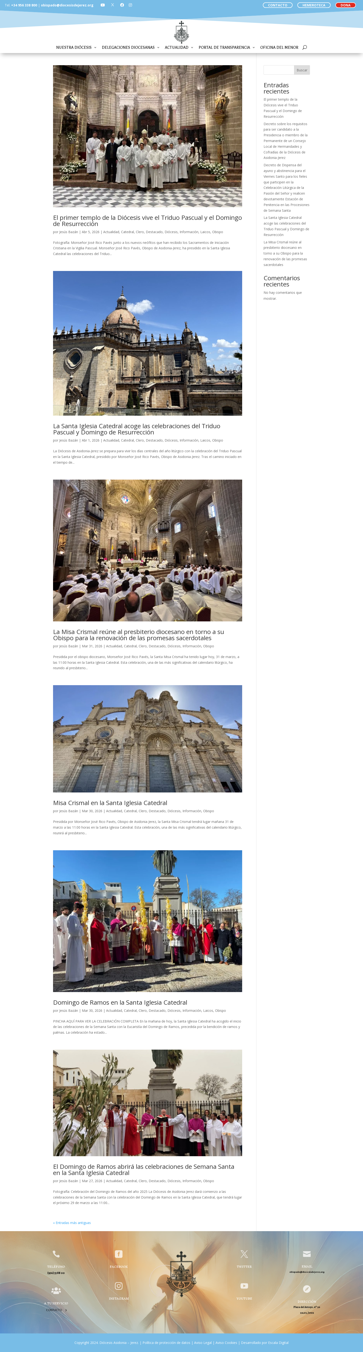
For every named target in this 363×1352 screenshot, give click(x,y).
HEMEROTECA (314, 5)
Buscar (302, 70)
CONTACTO (277, 5)
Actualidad (111, 232)
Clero (140, 232)
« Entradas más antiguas (72, 1222)
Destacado (154, 232)
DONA (346, 5)
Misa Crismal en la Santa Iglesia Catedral (110, 802)
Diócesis (171, 232)
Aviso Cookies (226, 1342)
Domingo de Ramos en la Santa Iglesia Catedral (120, 1002)
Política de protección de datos (166, 1342)
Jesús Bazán (68, 232)
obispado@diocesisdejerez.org (67, 5)
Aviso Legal (202, 1342)
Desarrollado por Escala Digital (265, 1342)
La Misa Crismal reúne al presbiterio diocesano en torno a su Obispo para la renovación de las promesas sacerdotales (138, 634)
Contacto (54, 1310)
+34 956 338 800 (24, 5)
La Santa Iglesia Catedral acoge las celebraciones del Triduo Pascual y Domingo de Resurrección (136, 429)
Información (189, 232)
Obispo (217, 232)
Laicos (205, 232)
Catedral (127, 232)
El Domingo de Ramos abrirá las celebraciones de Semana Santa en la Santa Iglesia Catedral (143, 1169)
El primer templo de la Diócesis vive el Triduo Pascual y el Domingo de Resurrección (147, 220)
